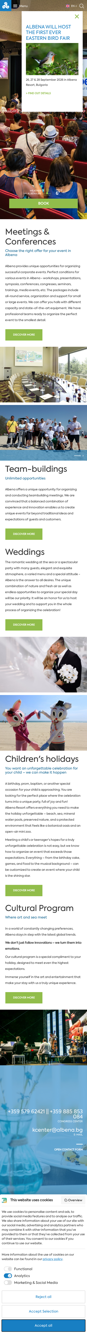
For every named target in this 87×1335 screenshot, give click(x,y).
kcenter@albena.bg (57, 1170)
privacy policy (53, 1259)
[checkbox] (18, 1269)
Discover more (24, 334)
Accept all (43, 1325)
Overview (73, 1200)
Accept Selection (43, 1311)
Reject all (43, 1297)
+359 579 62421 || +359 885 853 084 (45, 1155)
